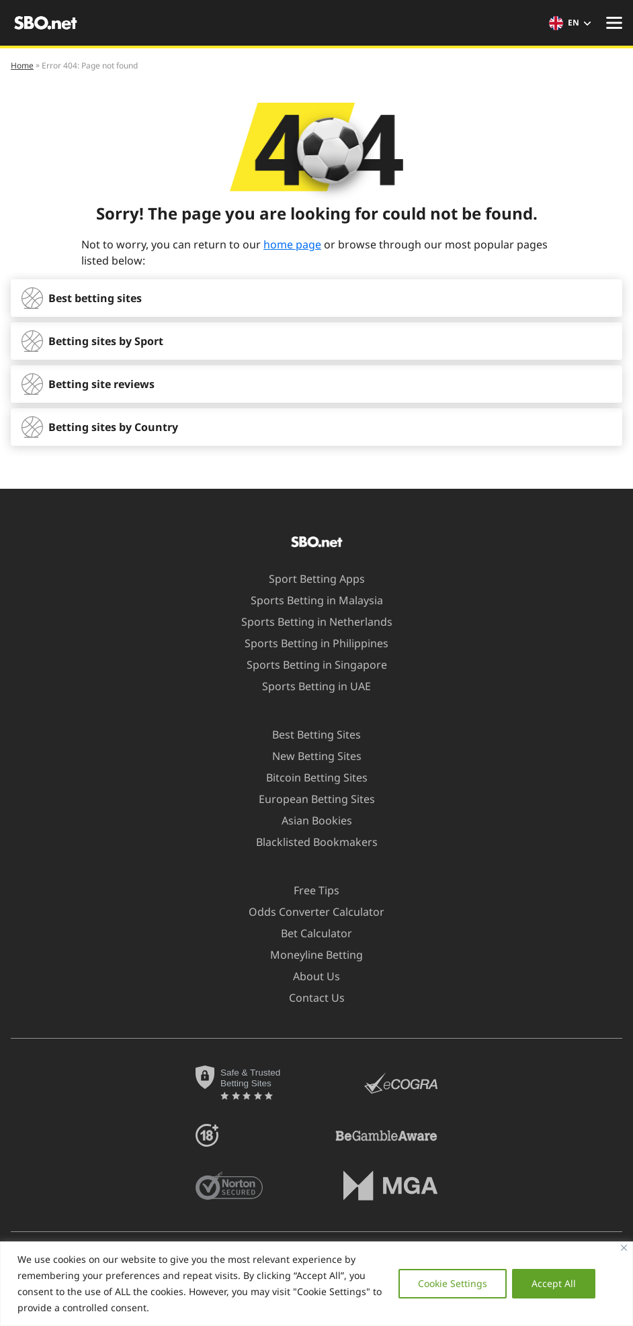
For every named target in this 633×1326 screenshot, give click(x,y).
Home (22, 65)
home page (292, 244)
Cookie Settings (452, 1283)
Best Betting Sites (308, 734)
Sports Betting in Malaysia (309, 600)
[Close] (624, 1248)
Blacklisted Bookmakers (309, 842)
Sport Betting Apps (309, 579)
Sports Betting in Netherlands (308, 622)
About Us (308, 976)
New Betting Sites (309, 756)
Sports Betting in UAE (308, 686)
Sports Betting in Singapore (308, 665)
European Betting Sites (309, 799)
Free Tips (308, 890)
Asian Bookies (308, 820)
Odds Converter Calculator (308, 912)
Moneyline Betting (308, 955)
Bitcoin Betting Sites (309, 777)
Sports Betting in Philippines (308, 643)
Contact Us (309, 998)
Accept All (554, 1283)
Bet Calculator (308, 933)
